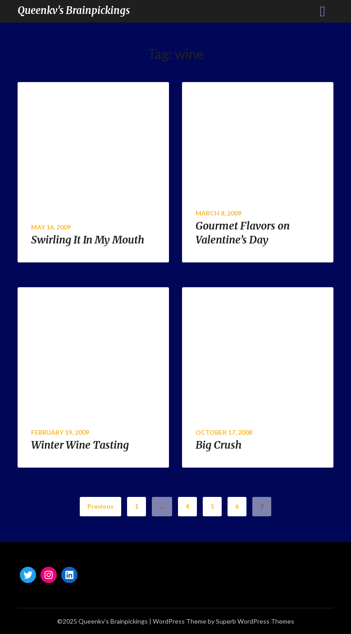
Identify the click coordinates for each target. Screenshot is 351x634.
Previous (100, 506)
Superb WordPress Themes (255, 621)
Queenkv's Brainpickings (74, 10)
